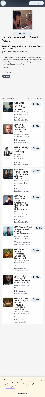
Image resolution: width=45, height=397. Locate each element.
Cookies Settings (22, 394)
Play (22, 33)
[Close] (41, 381)
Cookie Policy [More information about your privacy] (10, 388)
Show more (7, 72)
